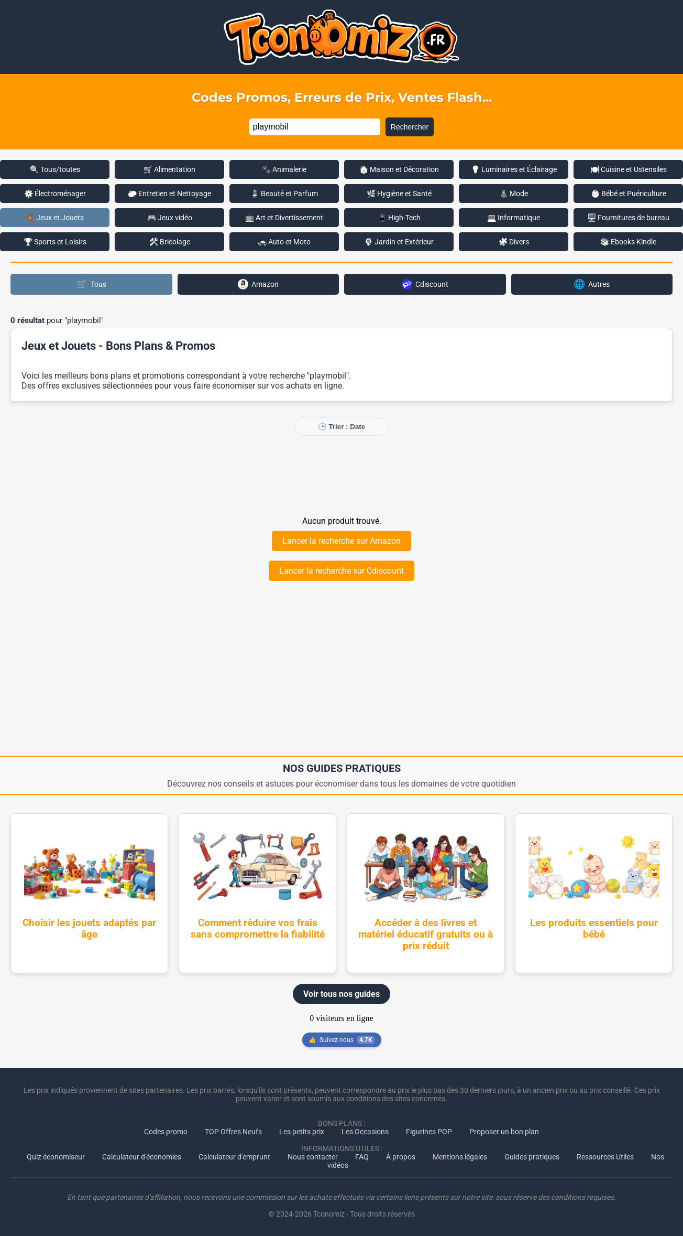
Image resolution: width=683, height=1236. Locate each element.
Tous (91, 283)
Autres (592, 283)
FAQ (362, 1157)
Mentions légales (460, 1157)
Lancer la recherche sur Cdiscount (341, 571)
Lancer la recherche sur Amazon (341, 541)
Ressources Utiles (605, 1157)
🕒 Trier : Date (341, 427)
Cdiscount (425, 284)
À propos (400, 1157)
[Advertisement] (341, 475)
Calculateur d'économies (141, 1157)
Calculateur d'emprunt (234, 1157)
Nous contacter (313, 1157)
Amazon (258, 284)
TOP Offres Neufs (233, 1131)
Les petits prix (301, 1131)
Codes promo (166, 1131)
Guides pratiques (531, 1157)
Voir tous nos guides (341, 994)
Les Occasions (365, 1131)
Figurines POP (429, 1131)
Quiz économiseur (56, 1157)
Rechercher (409, 127)
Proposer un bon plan (504, 1131)
